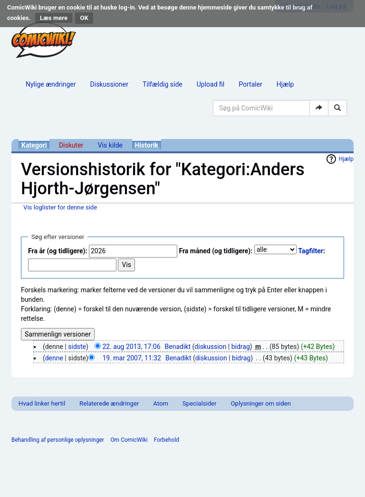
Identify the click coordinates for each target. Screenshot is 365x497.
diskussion (210, 346)
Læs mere (53, 17)
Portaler (250, 84)
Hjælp (285, 84)
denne (54, 358)
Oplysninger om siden (261, 403)
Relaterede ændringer (109, 403)
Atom (160, 403)
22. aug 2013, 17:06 (131, 346)
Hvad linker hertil (42, 403)
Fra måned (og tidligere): (215, 251)
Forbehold (166, 440)
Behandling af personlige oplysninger (57, 440)
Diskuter (71, 145)
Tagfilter (310, 251)
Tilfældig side (162, 84)
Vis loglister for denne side (60, 207)
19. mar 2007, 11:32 (131, 358)
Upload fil (210, 84)
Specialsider (199, 403)
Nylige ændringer (51, 84)
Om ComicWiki (128, 440)
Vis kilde (110, 145)
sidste (77, 346)
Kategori (34, 145)
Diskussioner (109, 84)
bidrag (240, 346)
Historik (147, 145)
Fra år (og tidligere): (57, 251)
